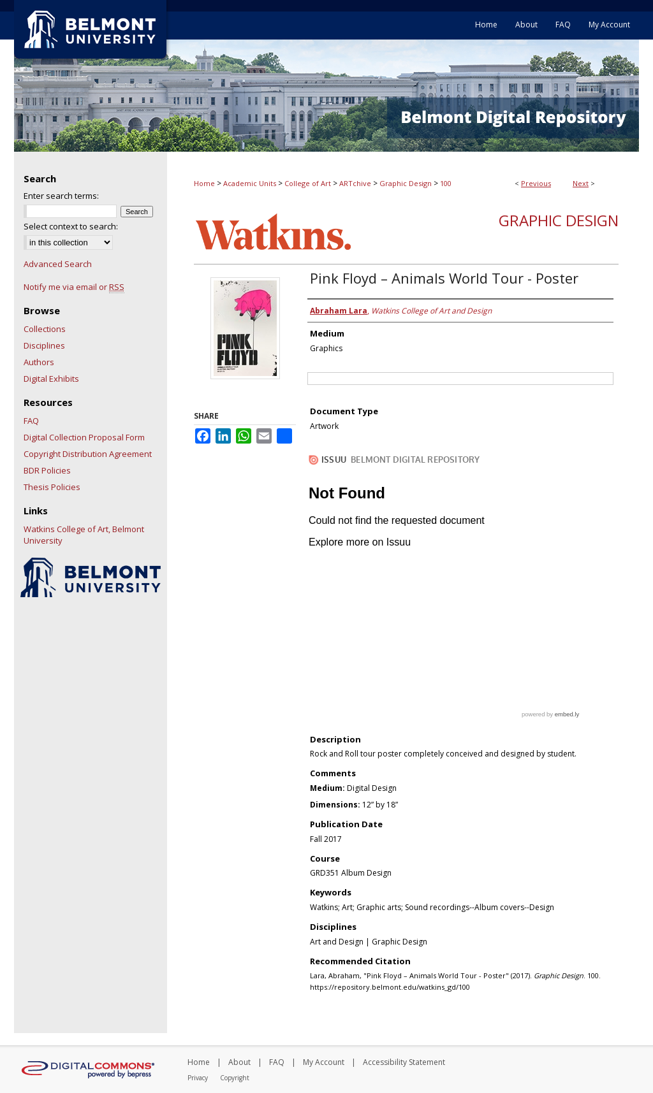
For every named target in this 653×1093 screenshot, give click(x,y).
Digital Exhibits (51, 378)
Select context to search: (71, 226)
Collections (45, 329)
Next (581, 183)
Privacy (197, 1077)
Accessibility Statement (404, 1062)
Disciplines (44, 345)
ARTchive (355, 183)
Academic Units (249, 183)
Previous (536, 183)
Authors (39, 362)
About (239, 1062)
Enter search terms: (61, 195)
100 (445, 183)
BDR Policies (47, 470)
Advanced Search (58, 264)
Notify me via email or (74, 287)
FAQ (31, 420)
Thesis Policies (52, 487)
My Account (323, 1062)
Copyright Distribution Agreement (88, 454)
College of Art (307, 183)
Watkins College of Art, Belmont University (84, 534)
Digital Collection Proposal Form (84, 437)
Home (204, 183)
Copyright (234, 1077)
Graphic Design (405, 183)
